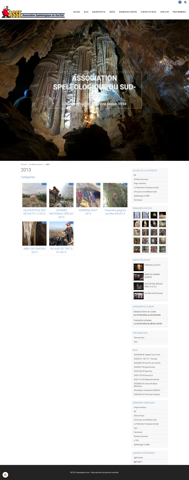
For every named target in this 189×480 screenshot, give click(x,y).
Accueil (76, 12)
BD (135, 175)
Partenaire (138, 200)
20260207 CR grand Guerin (144, 367)
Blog (86, 12)
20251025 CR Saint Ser (143, 371)
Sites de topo (139, 338)
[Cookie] (5, 475)
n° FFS (136, 440)
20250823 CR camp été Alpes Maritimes (145, 385)
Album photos (98, 12)
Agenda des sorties (128, 12)
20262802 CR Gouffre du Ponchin (147, 363)
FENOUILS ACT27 (153, 265)
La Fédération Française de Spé (146, 188)
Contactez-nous (148, 12)
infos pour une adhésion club (145, 192)
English (138, 462)
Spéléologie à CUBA (142, 196)
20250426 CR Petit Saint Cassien (147, 394)
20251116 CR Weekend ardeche (146, 380)
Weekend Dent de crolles (145, 311)
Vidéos (112, 12)
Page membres (179, 12)
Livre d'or (164, 12)
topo (136, 342)
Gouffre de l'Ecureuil (154, 293)
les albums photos (36, 164)
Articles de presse (141, 179)
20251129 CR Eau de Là (143, 375)
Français (138, 458)
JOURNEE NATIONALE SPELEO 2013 (61, 214)
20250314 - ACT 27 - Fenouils (145, 359)
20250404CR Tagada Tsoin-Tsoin (147, 355)
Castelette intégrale (143, 320)
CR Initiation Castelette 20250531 (147, 390)
